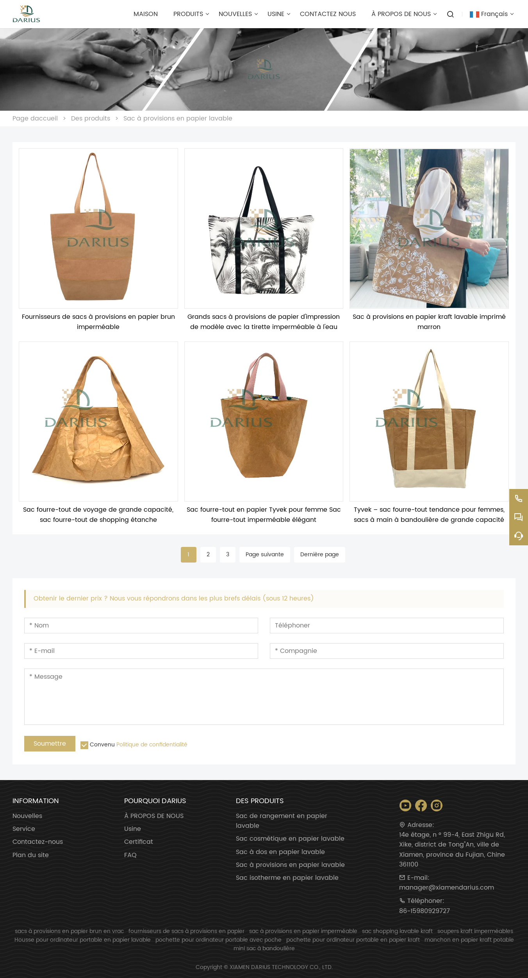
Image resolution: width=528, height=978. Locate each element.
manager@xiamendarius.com (446, 888)
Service (23, 829)
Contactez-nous (37, 842)
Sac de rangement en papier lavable (281, 821)
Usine (132, 829)
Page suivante (265, 554)
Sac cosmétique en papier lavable (290, 839)
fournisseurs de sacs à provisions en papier (186, 931)
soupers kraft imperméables (475, 931)
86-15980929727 (424, 911)
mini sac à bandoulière (264, 948)
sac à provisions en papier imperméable (303, 931)
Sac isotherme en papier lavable (287, 878)
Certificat (138, 842)
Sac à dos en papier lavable (280, 852)
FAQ (130, 855)
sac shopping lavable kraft (397, 931)
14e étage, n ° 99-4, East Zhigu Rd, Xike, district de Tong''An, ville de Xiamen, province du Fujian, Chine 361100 (452, 850)
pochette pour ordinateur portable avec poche (218, 939)
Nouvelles (27, 816)
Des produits (90, 118)
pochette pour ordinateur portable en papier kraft (353, 939)
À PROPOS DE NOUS (154, 816)
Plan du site (30, 855)
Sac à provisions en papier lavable (177, 118)
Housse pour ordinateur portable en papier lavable (82, 939)
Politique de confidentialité (151, 744)
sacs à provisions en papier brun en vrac (69, 931)
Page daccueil (35, 118)
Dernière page (319, 554)
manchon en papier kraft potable (469, 939)
